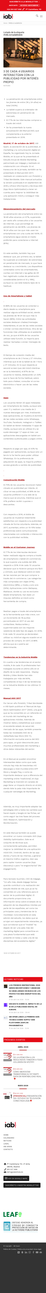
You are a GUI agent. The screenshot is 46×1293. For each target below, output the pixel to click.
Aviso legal (37, 1249)
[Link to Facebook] (33, 1252)
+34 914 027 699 (14, 9)
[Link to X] (18, 1252)
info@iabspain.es (15, 1172)
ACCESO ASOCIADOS (29, 5)
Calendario (8, 1138)
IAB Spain (7, 1146)
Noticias (6, 86)
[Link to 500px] (22, 1252)
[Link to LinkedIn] (26, 1252)
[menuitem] (23, 1)
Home (5, 1135)
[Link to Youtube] (37, 1252)
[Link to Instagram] (30, 1252)
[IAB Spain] (10, 16)
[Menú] (41, 16)
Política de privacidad (25, 1249)
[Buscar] (35, 16)
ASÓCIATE (13, 5)
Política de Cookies (9, 1249)
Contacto (8, 1149)
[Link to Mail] (41, 1252)
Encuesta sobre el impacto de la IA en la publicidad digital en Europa (25, 1007)
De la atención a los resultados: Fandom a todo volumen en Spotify (27, 1059)
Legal (6, 1144)
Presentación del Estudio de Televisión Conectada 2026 (27, 1098)
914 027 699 (12, 1169)
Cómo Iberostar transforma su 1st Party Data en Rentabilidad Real (27, 1074)
